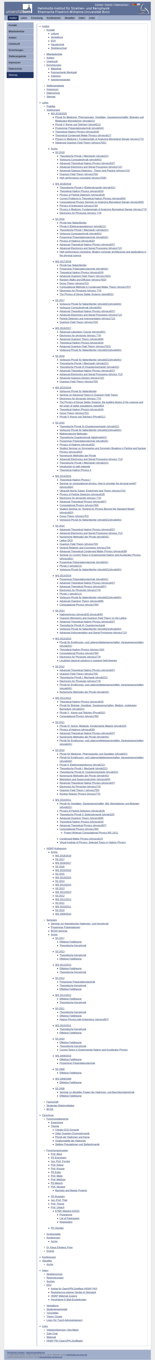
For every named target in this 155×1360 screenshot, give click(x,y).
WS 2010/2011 (63, 800)
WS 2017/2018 (63, 261)
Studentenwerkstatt (56, 1309)
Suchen (50, 1281)
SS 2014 (59, 526)
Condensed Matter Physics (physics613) (81, 838)
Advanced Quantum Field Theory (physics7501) (81, 142)
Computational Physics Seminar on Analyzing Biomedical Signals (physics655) (102, 202)
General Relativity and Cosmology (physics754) (85, 547)
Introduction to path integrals (75, 466)
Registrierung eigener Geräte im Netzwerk (73, 1292)
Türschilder (52, 1313)
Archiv (54, 148)
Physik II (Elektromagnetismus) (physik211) (83, 226)
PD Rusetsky (58, 1196)
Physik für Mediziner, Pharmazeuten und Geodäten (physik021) (94, 754)
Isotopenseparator (60, 79)
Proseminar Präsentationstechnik (77, 982)
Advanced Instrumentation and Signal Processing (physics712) (93, 632)
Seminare (51, 920)
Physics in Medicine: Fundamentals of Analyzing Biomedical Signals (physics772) (103, 209)
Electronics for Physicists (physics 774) (81, 213)
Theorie (55, 1126)
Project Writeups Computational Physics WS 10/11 (91, 832)
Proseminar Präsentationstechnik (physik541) (79, 128)
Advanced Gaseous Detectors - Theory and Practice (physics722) (95, 170)
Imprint (108, 4)
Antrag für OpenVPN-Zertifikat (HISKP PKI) (74, 1288)
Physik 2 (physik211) (71, 566)
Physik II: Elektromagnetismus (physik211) (82, 765)
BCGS (49, 1109)
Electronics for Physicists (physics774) (80, 590)
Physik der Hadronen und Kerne (72, 1137)
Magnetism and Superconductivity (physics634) (85, 779)
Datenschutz (121, 4)
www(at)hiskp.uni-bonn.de (50, 1357)
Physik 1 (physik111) (71, 594)
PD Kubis (56, 1172)
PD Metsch (57, 1183)
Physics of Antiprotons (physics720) (79, 205)
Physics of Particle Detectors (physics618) (82, 195)
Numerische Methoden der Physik (78, 455)
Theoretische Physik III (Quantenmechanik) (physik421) (89, 367)
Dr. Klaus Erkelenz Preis (59, 1247)
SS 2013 (59, 611)
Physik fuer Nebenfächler (73, 222)
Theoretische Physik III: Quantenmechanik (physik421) (89, 772)
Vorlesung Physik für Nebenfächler (78, 391)
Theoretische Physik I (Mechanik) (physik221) (84, 156)
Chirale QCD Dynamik (67, 1130)
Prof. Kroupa (57, 1168)
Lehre (24, 18)
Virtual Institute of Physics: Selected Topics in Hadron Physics (93, 842)
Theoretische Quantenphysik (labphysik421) (83, 437)
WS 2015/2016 (63, 387)
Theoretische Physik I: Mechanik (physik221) (84, 677)
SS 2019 (59, 152)
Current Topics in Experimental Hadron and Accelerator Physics (94, 1049)
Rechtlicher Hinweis (16, 1352)
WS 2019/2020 (59, 113)
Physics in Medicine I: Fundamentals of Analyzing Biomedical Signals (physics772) (99, 139)
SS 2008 (59, 1088)
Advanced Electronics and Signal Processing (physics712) (91, 167)
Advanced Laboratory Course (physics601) (83, 332)
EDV (53, 41)
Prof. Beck (56, 1154)
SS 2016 (59, 356)
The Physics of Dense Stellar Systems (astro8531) (87, 294)
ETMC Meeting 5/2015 (67, 1211)
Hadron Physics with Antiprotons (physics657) (84, 1019)
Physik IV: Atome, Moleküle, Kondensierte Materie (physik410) (93, 726)
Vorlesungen (53, 110)
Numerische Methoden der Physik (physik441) (84, 537)
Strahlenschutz (59, 48)
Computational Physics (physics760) (79, 505)
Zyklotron (56, 76)
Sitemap (13, 75)
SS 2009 (59, 1069)
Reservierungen (55, 1277)
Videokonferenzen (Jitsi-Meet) (62, 1330)
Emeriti (50, 1251)
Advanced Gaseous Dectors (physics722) (82, 378)
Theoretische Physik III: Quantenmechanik (82, 625)
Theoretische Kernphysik (73, 945)
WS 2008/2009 (63, 1079)
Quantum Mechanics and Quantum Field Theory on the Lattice (93, 618)
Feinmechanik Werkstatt (64, 72)
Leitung (55, 33)
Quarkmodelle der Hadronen (70, 1140)
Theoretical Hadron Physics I (75, 480)
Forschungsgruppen (57, 1150)
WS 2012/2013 (63, 638)
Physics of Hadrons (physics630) (77, 729)
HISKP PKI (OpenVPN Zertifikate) (64, 1341)
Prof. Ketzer (57, 1165)
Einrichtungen (16, 50)
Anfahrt (12, 37)
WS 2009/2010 (63, 914)
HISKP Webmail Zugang (64, 1296)
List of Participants (69, 1218)
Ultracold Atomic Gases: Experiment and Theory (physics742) (93, 490)
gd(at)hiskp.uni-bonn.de (76, 1355)
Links (92, 18)
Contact (99, 4)
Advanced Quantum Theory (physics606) (82, 339)
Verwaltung (57, 37)
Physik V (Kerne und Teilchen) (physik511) (78, 124)
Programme (66, 1214)
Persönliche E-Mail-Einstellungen (68, 1299)
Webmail (51, 1337)
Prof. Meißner (58, 1179)
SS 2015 (59, 423)
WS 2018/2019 (63, 184)
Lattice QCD (66, 540)
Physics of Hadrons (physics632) (77, 241)
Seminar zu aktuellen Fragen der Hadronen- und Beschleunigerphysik (97, 1092)
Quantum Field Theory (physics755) (79, 174)
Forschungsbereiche (57, 1119)
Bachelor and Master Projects (71, 1190)
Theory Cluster (54, 1316)
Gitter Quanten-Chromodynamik (72, 1133)
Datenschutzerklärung (35, 1352)
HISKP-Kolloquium (56, 848)
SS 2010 (59, 750)
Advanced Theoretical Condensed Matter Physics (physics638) (93, 551)
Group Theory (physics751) (74, 283)
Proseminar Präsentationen (65, 927)
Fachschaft (52, 1102)
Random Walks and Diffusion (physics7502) (83, 279)
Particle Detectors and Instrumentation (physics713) (87, 318)
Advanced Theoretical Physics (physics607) (83, 501)
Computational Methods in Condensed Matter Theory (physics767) (95, 287)
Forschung (37, 18)
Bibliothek (56, 68)
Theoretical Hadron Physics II (75, 470)
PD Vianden (57, 1228)
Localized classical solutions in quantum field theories (88, 660)
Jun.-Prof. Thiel (59, 1200)
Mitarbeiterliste (16, 31)
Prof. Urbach (57, 1207)
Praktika (50, 106)
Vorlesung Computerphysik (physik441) (81, 159)
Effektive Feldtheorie (71, 942)
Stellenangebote (17, 56)
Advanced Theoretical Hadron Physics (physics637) (87, 163)
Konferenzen (54, 18)
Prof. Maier (57, 1176)
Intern (82, 18)
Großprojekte (53, 1234)
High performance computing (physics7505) (83, 178)
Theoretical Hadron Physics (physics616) (77, 132)
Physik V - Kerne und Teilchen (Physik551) (82, 712)
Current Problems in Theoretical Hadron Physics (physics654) (93, 198)
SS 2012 (59, 666)
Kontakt (13, 25)
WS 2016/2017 (63, 328)
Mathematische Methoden (73, 433)
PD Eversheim (58, 1157)
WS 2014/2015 (63, 476)
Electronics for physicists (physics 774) (80, 335)
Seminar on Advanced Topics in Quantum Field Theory (89, 395)
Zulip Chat (52, 1333)
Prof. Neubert (58, 1187)
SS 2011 (59, 722)
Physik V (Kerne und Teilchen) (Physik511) (83, 416)
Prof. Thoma (57, 1204)
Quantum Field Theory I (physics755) (79, 790)
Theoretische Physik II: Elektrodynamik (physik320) (87, 814)
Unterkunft (14, 44)
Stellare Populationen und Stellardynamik (77, 1144)
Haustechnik (57, 44)
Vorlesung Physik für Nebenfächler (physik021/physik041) (91, 304)
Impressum (15, 62)
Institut (13, 18)
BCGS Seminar (59, 931)
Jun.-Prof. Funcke (60, 1161)
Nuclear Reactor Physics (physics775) (80, 794)
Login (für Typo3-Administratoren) (64, 1320)
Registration (66, 1222)
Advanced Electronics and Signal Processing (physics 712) (91, 374)
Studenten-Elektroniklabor (60, 1105)
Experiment (57, 1122)
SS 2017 (59, 300)
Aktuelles (70, 18)
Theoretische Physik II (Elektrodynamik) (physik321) (87, 187)
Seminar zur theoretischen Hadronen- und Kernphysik (80, 923)
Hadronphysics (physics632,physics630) (81, 614)
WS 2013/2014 (63, 575)
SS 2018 (59, 219)
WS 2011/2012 (63, 698)
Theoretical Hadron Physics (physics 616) (82, 649)
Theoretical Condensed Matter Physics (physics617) (83, 135)
